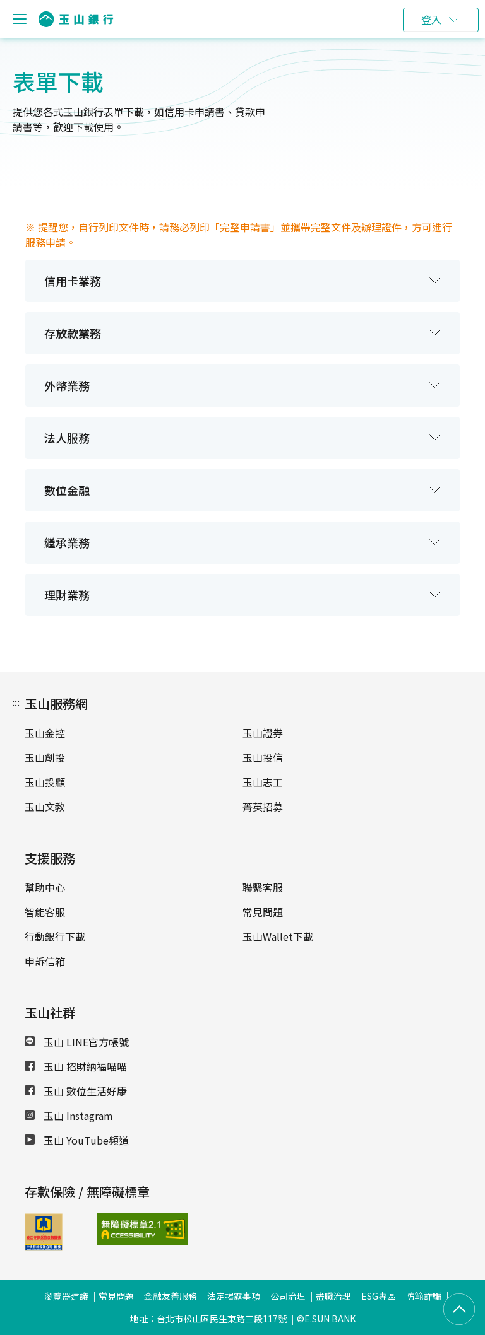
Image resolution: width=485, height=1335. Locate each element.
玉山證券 (262, 732)
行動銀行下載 (55, 936)
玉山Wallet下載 (277, 936)
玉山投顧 (45, 782)
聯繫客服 (262, 887)
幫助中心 (45, 887)
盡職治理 (333, 1296)
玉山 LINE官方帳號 (77, 1041)
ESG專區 (378, 1296)
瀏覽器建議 (66, 1296)
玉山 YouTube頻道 (77, 1140)
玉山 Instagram (69, 1115)
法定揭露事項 (233, 1296)
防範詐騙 (423, 1296)
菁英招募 (262, 806)
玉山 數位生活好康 (76, 1091)
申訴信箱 (45, 961)
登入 (431, 19)
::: (16, 701)
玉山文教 (45, 806)
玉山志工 (262, 782)
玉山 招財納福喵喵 (76, 1066)
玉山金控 (45, 732)
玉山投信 (262, 757)
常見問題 (262, 911)
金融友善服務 (170, 1296)
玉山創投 (45, 757)
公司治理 (288, 1296)
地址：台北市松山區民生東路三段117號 (208, 1318)
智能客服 (45, 911)
